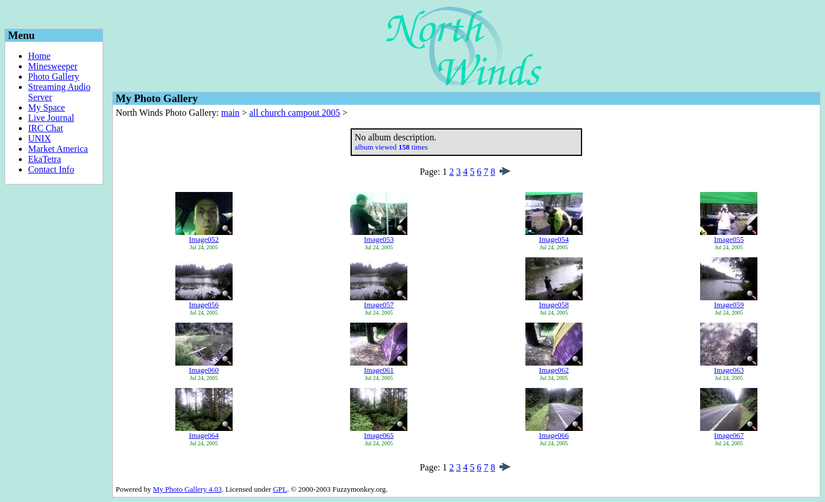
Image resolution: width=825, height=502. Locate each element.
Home (39, 56)
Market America (58, 149)
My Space (46, 107)
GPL (280, 489)
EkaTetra (44, 159)
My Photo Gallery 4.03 (187, 489)
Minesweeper (52, 66)
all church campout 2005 (294, 112)
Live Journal (51, 118)
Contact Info (51, 169)
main (230, 112)
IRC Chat (45, 128)
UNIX (39, 138)
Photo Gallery (53, 76)
